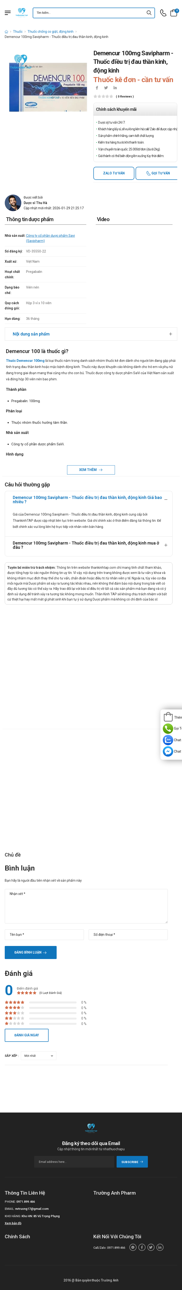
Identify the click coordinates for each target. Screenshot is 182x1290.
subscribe (132, 1162)
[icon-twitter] (105, 88)
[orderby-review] (38, 1055)
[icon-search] (149, 13)
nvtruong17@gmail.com (32, 1209)
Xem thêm (88, 470)
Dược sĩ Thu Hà (35, 203)
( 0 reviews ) (125, 96)
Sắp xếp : (12, 1055)
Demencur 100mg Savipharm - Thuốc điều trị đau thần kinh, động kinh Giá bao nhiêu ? (87, 499)
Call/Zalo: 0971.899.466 (109, 1247)
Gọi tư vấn (160, 173)
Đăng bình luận (27, 952)
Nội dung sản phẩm (31, 333)
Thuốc (18, 31)
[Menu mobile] (8, 13)
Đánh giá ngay (26, 1035)
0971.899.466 (25, 1201)
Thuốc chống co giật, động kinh (50, 31)
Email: (9, 1209)
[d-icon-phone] (163, 13)
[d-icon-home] (6, 31)
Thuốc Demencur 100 (22, 361)
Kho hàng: (13, 1216)
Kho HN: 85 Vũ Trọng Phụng (41, 1216)
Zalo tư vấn (114, 173)
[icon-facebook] (96, 88)
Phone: (10, 1201)
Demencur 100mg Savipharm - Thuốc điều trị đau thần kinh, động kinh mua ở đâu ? (86, 545)
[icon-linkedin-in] (114, 88)
